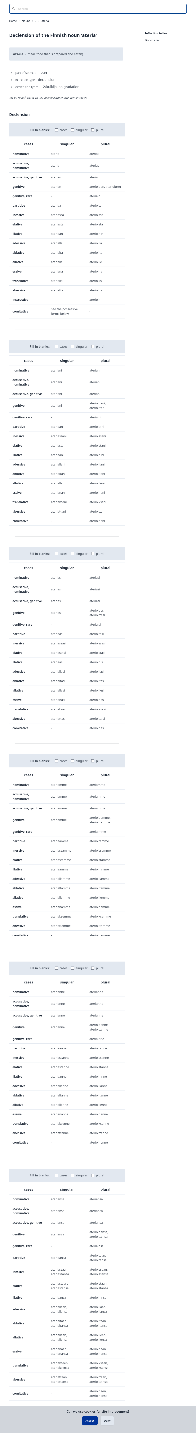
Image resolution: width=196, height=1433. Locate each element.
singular (81, 130)
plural (100, 130)
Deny (107, 1420)
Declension (152, 40)
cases (63, 130)
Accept (89, 1420)
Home (13, 21)
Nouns (26, 21)
